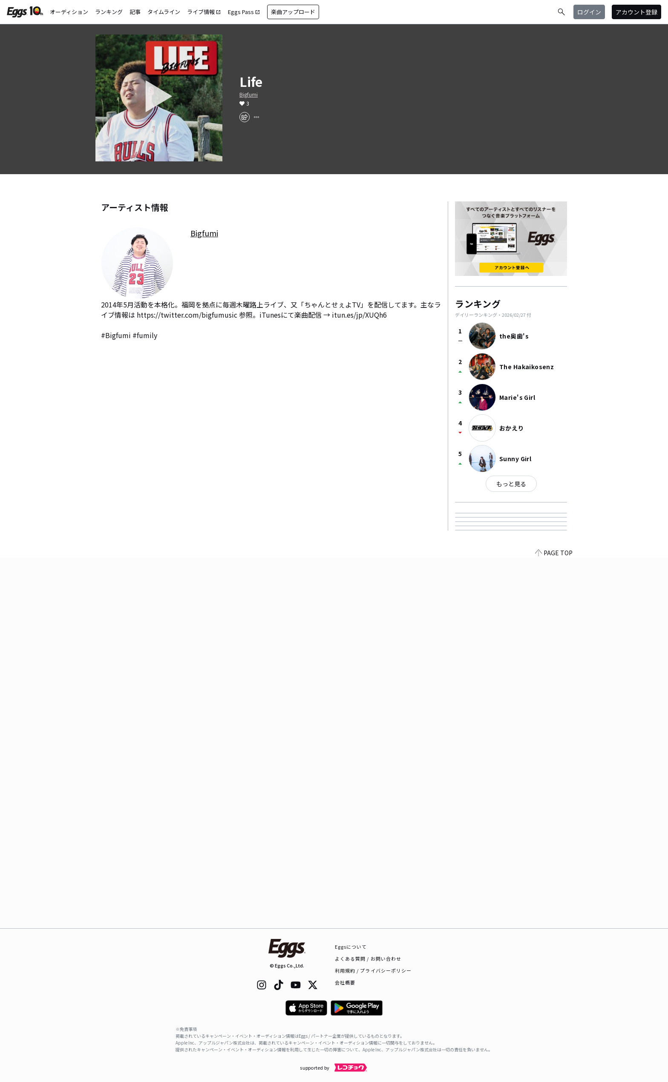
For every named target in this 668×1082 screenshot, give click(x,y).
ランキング (109, 12)
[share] (244, 117)
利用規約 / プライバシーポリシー (373, 970)
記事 (135, 12)
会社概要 (345, 982)
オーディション (69, 12)
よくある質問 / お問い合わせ (368, 958)
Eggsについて (351, 946)
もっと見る (511, 483)
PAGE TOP (554, 923)
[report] (256, 117)
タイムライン (163, 12)
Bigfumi (248, 94)
